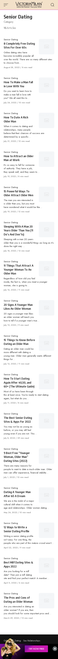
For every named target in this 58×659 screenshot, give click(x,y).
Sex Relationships (31, 640)
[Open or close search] (52, 4)
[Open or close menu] (6, 5)
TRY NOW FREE (36, 648)
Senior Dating (11, 39)
